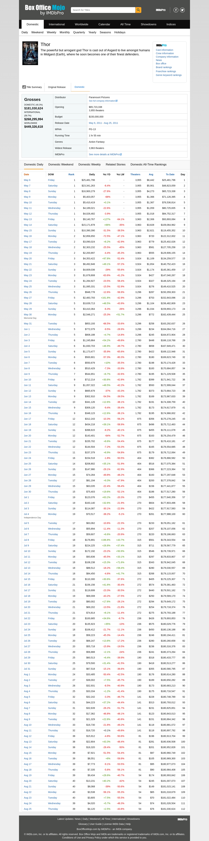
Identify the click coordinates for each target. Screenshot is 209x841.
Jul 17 (27, 590)
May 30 (28, 314)
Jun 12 (27, 390)
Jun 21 (27, 441)
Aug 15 (27, 752)
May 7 (27, 185)
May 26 (28, 292)
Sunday (52, 191)
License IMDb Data (114, 824)
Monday (52, 196)
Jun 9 (27, 374)
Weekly (51, 32)
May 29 (28, 309)
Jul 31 (27, 668)
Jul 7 (26, 534)
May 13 (28, 219)
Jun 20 (27, 435)
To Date (170, 174)
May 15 (28, 230)
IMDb (118, 829)
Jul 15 (27, 579)
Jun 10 (27, 379)
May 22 (28, 269)
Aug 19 (27, 775)
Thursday (53, 213)
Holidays (119, 32)
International (57, 24)
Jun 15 (27, 407)
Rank (71, 174)
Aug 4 (27, 691)
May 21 (28, 264)
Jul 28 (27, 652)
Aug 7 (27, 708)
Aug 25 (27, 809)
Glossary (83, 824)
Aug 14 (27, 747)
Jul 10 (27, 551)
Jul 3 (26, 508)
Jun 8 (27, 368)
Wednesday (54, 208)
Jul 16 (27, 584)
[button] (165, 67)
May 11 (28, 208)
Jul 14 (27, 573)
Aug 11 (27, 730)
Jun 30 (27, 491)
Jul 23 (27, 624)
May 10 (28, 202)
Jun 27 (27, 474)
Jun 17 (27, 418)
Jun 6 (27, 357)
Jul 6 (26, 528)
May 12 (28, 213)
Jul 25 (27, 635)
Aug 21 (27, 786)
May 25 (28, 286)
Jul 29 (27, 657)
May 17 (28, 241)
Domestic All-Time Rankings (149, 164)
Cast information (164, 50)
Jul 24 (27, 629)
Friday (51, 180)
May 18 (28, 247)
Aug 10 (27, 724)
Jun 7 (27, 362)
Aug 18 (27, 769)
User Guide (96, 824)
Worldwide (81, 24)
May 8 (27, 191)
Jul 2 (26, 503)
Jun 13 (27, 396)
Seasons (105, 32)
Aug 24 (27, 803)
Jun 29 (27, 486)
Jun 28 (27, 480)
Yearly (92, 32)
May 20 (28, 258)
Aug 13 (27, 741)
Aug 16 (27, 758)
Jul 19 (27, 601)
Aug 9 (27, 719)
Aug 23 (27, 797)
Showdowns (148, 24)
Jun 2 (27, 334)
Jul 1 (26, 497)
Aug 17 (27, 764)
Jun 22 (27, 446)
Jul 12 (27, 562)
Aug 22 (27, 792)
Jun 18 (27, 424)
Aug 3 (27, 685)
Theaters (135, 174)
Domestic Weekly (89, 164)
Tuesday (52, 202)
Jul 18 (27, 596)
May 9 (27, 196)
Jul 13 (27, 568)
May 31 (28, 323)
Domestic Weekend (60, 164)
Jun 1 (27, 329)
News (159, 60)
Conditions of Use (71, 837)
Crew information (165, 53)
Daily (25, 32)
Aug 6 (27, 702)
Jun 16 (27, 413)
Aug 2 (27, 680)
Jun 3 (27, 340)
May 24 (28, 281)
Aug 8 (27, 713)
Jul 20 (27, 607)
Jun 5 (27, 351)
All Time (125, 24)
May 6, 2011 (95, 123)
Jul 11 (27, 556)
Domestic (33, 24)
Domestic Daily (33, 164)
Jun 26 (27, 469)
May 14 (28, 224)
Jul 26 (27, 640)
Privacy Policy (93, 837)
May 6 (27, 180)
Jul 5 (26, 523)
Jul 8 (26, 540)
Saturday (53, 185)
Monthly (65, 32)
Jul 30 (27, 663)
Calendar (104, 24)
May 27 (28, 297)
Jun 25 (27, 463)
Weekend (37, 32)
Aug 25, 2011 (111, 123)
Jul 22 (27, 618)
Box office (161, 63)
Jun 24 (27, 458)
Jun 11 (27, 385)
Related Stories (115, 164)
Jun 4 (27, 346)
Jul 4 (26, 514)
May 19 (28, 253)
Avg (151, 174)
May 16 (28, 236)
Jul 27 (27, 646)
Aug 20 (27, 781)
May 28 (28, 303)
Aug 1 (27, 674)
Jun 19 (27, 430)
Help (128, 824)
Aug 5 (27, 696)
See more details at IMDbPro (105, 154)
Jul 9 (26, 545)
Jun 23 (27, 452)
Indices (171, 24)
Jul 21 (27, 612)
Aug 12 (27, 736)
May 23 (28, 275)
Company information (167, 56)
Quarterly (79, 32)
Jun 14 (27, 402)
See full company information (103, 101)
